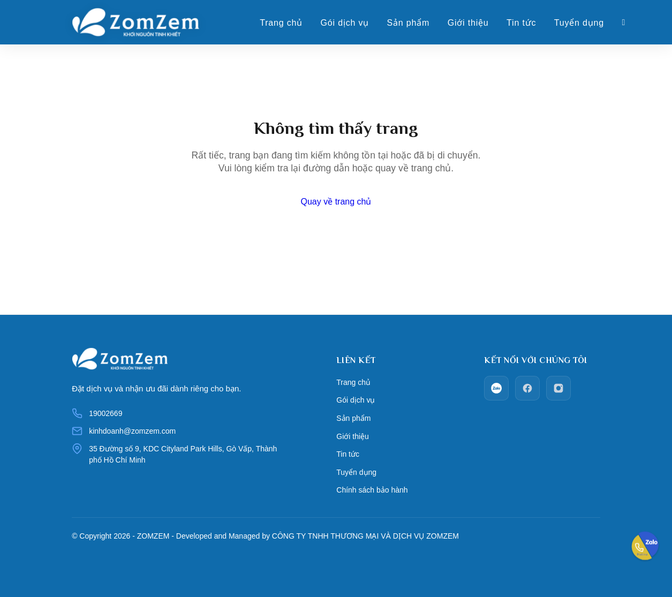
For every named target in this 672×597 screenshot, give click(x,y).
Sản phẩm (413, 23)
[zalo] (496, 388)
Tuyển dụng (585, 23)
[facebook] (527, 388)
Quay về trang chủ (336, 201)
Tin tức (527, 23)
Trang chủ (287, 23)
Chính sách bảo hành (371, 481)
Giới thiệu (474, 23)
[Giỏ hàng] (629, 23)
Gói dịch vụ (350, 23)
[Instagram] (558, 388)
